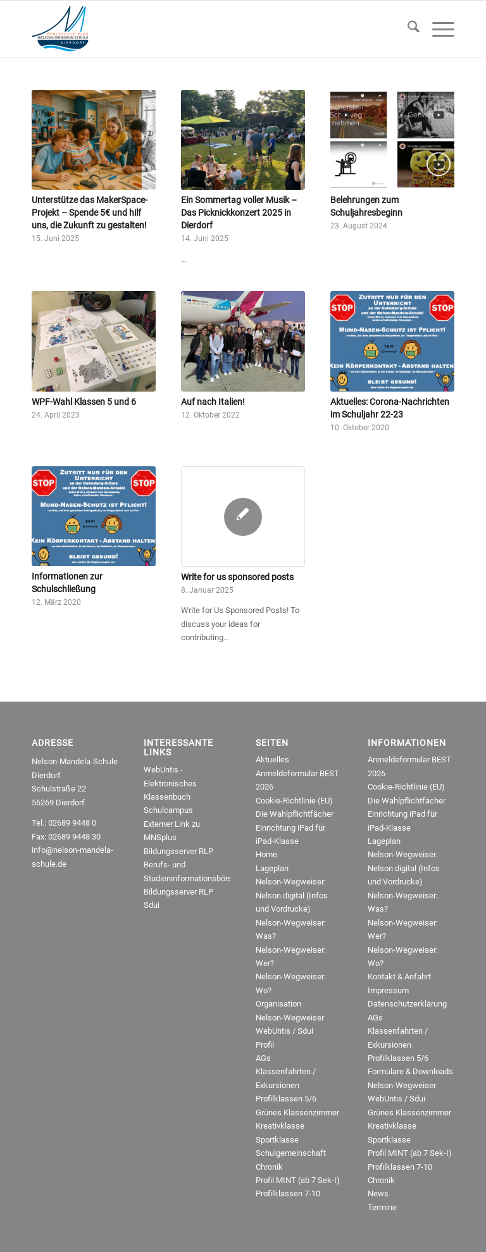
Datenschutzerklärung (407, 1003)
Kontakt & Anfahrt (399, 976)
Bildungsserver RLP (178, 851)
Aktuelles (272, 759)
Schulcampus (168, 810)
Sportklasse (277, 1139)
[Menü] (437, 29)
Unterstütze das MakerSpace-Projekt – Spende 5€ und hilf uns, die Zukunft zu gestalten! (89, 212)
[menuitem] (407, 29)
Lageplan (272, 868)
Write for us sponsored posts (237, 577)
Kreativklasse (280, 1126)
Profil (265, 1045)
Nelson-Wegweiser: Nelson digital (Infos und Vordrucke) (292, 895)
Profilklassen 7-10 (288, 1193)
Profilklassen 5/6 (286, 1098)
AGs (263, 1058)
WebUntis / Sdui (284, 1031)
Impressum (388, 990)
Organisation (278, 1003)
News (378, 1193)
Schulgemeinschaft (291, 1153)
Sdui (151, 905)
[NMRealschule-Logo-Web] (60, 29)
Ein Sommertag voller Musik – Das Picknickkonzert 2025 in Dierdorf (239, 212)
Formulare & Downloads (410, 1071)
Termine (382, 1207)
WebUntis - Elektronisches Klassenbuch (170, 783)
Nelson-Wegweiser (290, 1017)
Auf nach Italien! (213, 402)
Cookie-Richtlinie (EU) (294, 800)
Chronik (269, 1167)
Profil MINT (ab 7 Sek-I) (298, 1180)
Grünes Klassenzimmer (297, 1112)
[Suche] (407, 29)
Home (266, 854)
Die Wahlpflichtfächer (294, 814)
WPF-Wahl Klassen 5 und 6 (84, 402)
